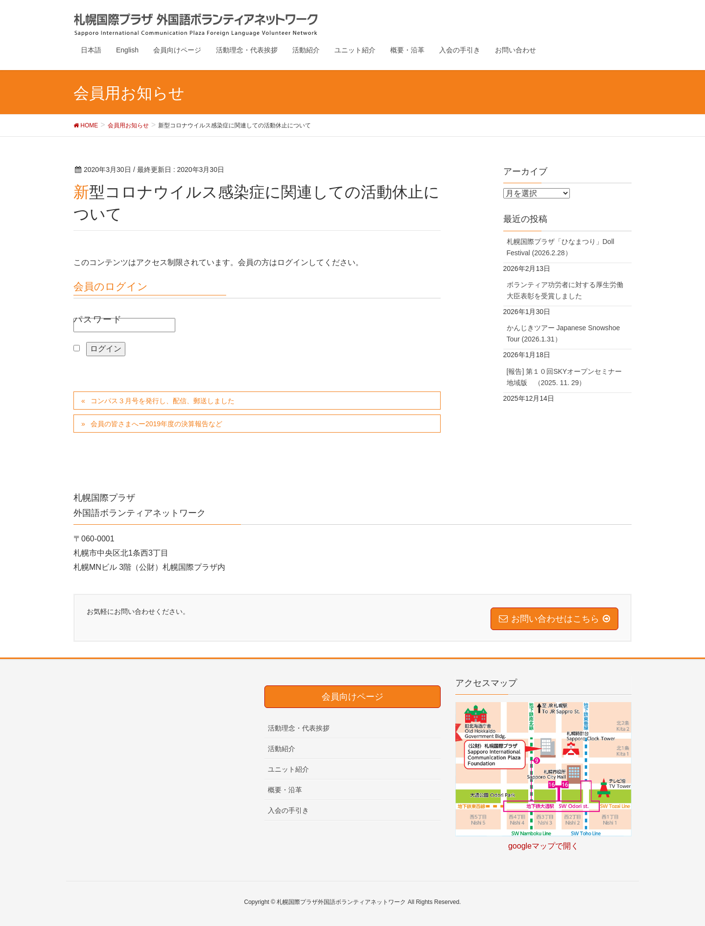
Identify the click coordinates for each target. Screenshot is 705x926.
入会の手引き (288, 810)
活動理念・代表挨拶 (298, 728)
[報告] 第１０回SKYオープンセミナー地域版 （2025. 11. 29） (564, 377)
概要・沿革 (285, 790)
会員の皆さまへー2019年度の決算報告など (156, 424)
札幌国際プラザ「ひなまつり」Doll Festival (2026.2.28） (560, 247)
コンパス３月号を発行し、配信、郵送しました (163, 401)
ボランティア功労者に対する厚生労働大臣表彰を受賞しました (565, 290)
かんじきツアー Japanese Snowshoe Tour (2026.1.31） (563, 333)
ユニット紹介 (288, 769)
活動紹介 (281, 749)
